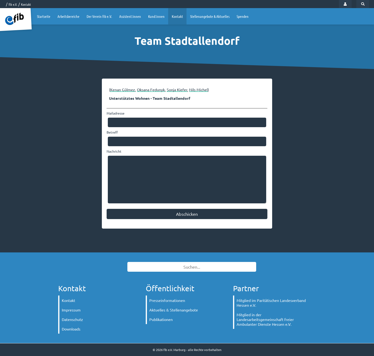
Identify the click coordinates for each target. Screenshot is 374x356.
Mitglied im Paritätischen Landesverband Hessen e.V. (271, 302)
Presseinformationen (167, 300)
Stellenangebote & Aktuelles (209, 16)
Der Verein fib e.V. (99, 16)
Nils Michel (198, 89)
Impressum (71, 309)
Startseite (43, 16)
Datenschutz (72, 319)
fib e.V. (13, 4)
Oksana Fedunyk (151, 89)
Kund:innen (156, 16)
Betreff (112, 132)
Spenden (243, 16)
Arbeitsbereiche (68, 16)
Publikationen (161, 319)
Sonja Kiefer (177, 89)
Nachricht (114, 151)
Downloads (71, 328)
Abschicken (187, 213)
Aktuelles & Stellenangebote (173, 309)
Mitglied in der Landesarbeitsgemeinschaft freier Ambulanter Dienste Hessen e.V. (265, 319)
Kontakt (26, 4)
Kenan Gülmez (122, 89)
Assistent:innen (130, 16)
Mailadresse (116, 113)
